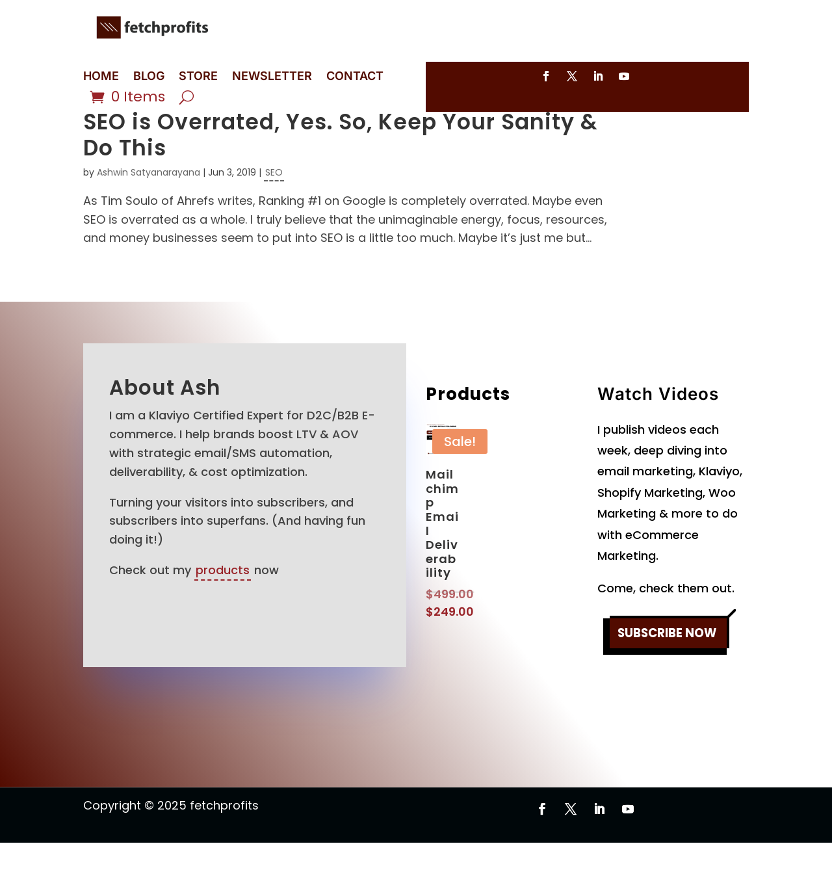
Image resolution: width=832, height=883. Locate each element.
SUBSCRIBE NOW (667, 675)
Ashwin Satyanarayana (148, 212)
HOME (101, 77)
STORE (198, 77)
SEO (274, 212)
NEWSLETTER (272, 77)
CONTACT (355, 77)
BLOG (148, 77)
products (223, 610)
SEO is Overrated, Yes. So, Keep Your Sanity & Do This (340, 175)
